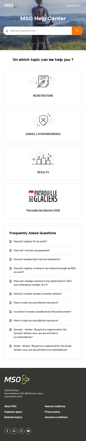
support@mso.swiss (13, 396)
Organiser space (13, 412)
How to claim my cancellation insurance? (36, 302)
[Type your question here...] (43, 31)
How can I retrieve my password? (32, 250)
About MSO (10, 406)
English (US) (74, 6)
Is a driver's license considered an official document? (42, 312)
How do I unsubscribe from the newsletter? (37, 259)
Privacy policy (52, 412)
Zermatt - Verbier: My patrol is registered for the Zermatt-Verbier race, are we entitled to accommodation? (40, 333)
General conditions (55, 406)
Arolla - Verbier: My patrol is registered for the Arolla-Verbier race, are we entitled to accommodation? (43, 348)
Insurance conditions (56, 417)
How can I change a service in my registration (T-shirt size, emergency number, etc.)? (43, 283)
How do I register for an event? (30, 241)
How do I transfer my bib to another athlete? (38, 294)
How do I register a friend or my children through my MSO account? (45, 270)
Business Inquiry (13, 417)
